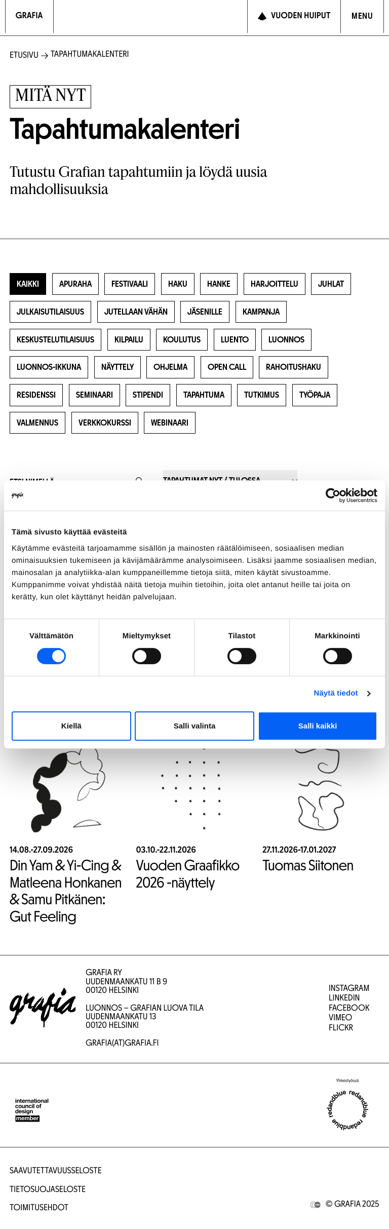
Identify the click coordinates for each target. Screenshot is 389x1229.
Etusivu (24, 56)
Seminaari (94, 395)
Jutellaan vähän (136, 312)
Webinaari (169, 423)
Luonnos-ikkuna (49, 367)
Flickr (341, 1028)
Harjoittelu (274, 284)
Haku (177, 284)
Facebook (349, 1009)
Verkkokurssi (105, 423)
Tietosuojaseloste (48, 1190)
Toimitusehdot (39, 1208)
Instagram (349, 989)
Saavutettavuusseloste (56, 1171)
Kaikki (28, 284)
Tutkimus (261, 395)
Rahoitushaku (293, 367)
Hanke (218, 284)
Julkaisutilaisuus (50, 312)
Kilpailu (128, 340)
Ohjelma (170, 367)
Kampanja (261, 312)
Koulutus (182, 340)
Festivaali (129, 284)
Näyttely (117, 367)
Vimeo (340, 1018)
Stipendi (148, 395)
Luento (235, 340)
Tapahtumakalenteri (90, 55)
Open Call (227, 367)
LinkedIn (344, 998)
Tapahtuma (203, 395)
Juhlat (331, 284)
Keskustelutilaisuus (55, 340)
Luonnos (286, 340)
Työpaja (314, 395)
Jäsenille (204, 312)
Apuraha (75, 284)
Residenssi (36, 395)
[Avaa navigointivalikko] (362, 16)
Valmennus (37, 423)
